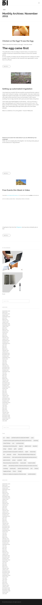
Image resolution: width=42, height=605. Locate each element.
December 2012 (6, 353)
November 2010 (6, 384)
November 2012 (6, 354)
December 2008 (6, 415)
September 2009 (6, 402)
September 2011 (6, 371)
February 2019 (5, 320)
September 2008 (6, 417)
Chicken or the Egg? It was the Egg (17, 41)
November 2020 (6, 313)
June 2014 (4, 333)
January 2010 (5, 396)
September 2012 (6, 357)
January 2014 (5, 339)
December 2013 (6, 340)
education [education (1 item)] (35, 446)
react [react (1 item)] (25, 460)
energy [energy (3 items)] (4, 448)
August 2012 (5, 358)
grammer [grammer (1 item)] (20, 448)
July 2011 (4, 372)
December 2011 (6, 367)
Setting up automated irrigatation (17, 89)
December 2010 (6, 382)
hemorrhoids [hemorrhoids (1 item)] (32, 451)
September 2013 (6, 343)
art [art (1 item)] (4, 437)
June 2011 (4, 374)
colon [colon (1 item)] (32, 437)
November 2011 (6, 368)
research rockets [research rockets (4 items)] (31, 462)
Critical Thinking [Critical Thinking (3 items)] (6, 443)
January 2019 (5, 322)
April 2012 (4, 363)
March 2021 (5, 312)
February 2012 (5, 365)
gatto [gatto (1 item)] (15, 448)
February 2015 (5, 330)
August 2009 (5, 403)
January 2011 (5, 381)
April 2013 (4, 347)
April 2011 (4, 377)
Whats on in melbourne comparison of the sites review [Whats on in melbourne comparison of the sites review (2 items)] (14, 474)
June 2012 (4, 361)
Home (4, 9)
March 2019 (5, 319)
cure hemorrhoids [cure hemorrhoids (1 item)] (20, 443)
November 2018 (6, 323)
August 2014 (5, 332)
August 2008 (5, 419)
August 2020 (5, 315)
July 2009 (4, 405)
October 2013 (5, 341)
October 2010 (5, 385)
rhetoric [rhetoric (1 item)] (5, 465)
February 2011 (5, 379)
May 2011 (4, 375)
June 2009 (4, 406)
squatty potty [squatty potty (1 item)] (13, 468)
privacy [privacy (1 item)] (13, 460)
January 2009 (5, 413)
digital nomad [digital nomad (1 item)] (28, 446)
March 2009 (5, 410)
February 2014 (5, 337)
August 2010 (5, 388)
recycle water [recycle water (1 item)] (23, 462)
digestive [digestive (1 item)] (21, 446)
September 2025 (6, 310)
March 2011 (4, 378)
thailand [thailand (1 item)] (36, 468)
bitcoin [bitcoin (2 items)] (8, 437)
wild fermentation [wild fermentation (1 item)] (32, 474)
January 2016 (5, 326)
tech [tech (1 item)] (31, 468)
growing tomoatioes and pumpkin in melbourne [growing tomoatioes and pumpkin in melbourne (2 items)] (13, 451)
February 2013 (5, 350)
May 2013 (4, 346)
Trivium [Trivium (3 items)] (14, 471)
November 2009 (6, 399)
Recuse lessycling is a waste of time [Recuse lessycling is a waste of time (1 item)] (10, 462)
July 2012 (4, 360)
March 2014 (5, 336)
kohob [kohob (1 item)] (14, 454)
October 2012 (5, 356)
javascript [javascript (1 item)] (9, 454)
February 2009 (5, 412)
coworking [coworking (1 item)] (36, 440)
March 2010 (5, 394)
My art (3, 294)
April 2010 (4, 392)
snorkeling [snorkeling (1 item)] (5, 468)
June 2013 (4, 344)
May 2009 (4, 408)
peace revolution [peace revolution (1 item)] (6, 460)
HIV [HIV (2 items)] (4, 454)
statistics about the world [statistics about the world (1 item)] (23, 468)
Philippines (19, 227)
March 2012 (5, 364)
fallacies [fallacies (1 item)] (10, 448)
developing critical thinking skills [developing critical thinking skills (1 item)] (10, 446)
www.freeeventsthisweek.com (13, 195)
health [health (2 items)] (26, 451)
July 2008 (4, 420)
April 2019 (4, 318)
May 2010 (4, 391)
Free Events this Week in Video (16, 190)
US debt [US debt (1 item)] (19, 471)
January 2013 (5, 351)
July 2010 (4, 389)
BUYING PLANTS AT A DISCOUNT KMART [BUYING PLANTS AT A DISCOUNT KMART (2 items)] (20, 437)
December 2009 (6, 398)
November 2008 (6, 416)
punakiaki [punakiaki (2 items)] (20, 460)
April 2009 (4, 409)
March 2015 (5, 329)
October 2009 (5, 401)
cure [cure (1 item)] (13, 443)
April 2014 (4, 334)
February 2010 (5, 395)
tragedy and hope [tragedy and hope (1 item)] (7, 471)
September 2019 (6, 316)
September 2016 (6, 325)
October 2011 (5, 370)
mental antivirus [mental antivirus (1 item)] (6, 457)
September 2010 (6, 386)
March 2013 (5, 348)
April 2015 (4, 327)
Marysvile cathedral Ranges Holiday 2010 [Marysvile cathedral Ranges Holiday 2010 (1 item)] (26, 454)
